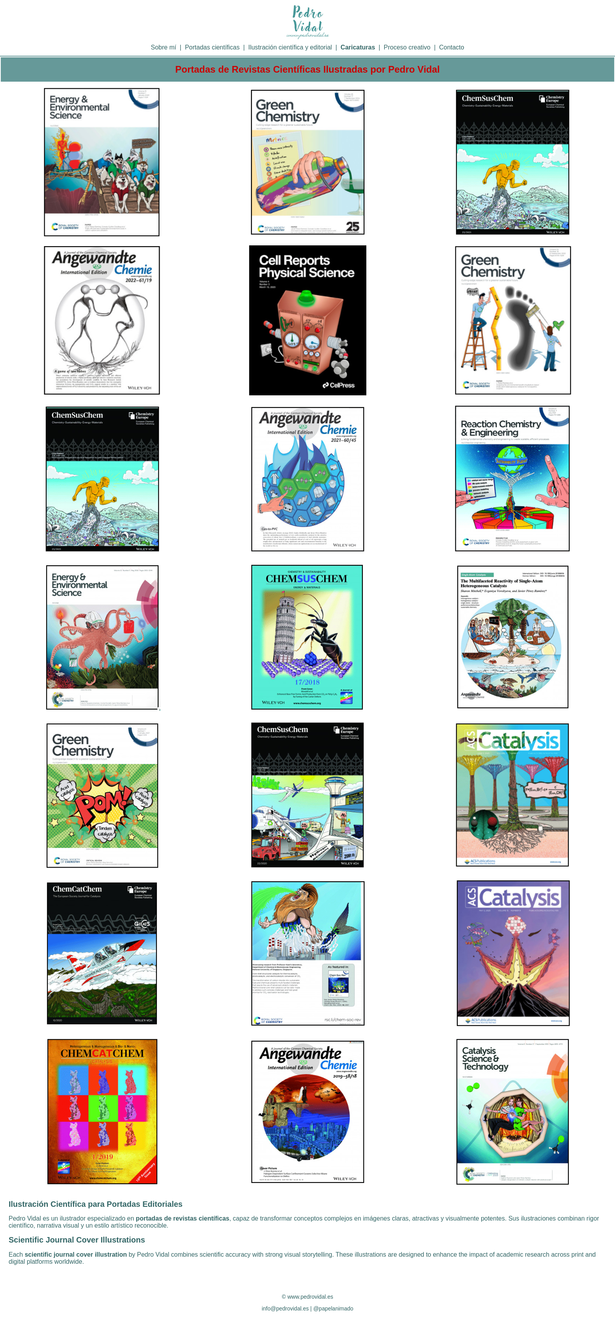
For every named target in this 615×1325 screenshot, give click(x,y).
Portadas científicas (212, 47)
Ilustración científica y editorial (290, 47)
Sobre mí (163, 47)
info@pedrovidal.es (285, 1308)
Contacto (451, 47)
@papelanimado (333, 1308)
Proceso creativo (407, 47)
